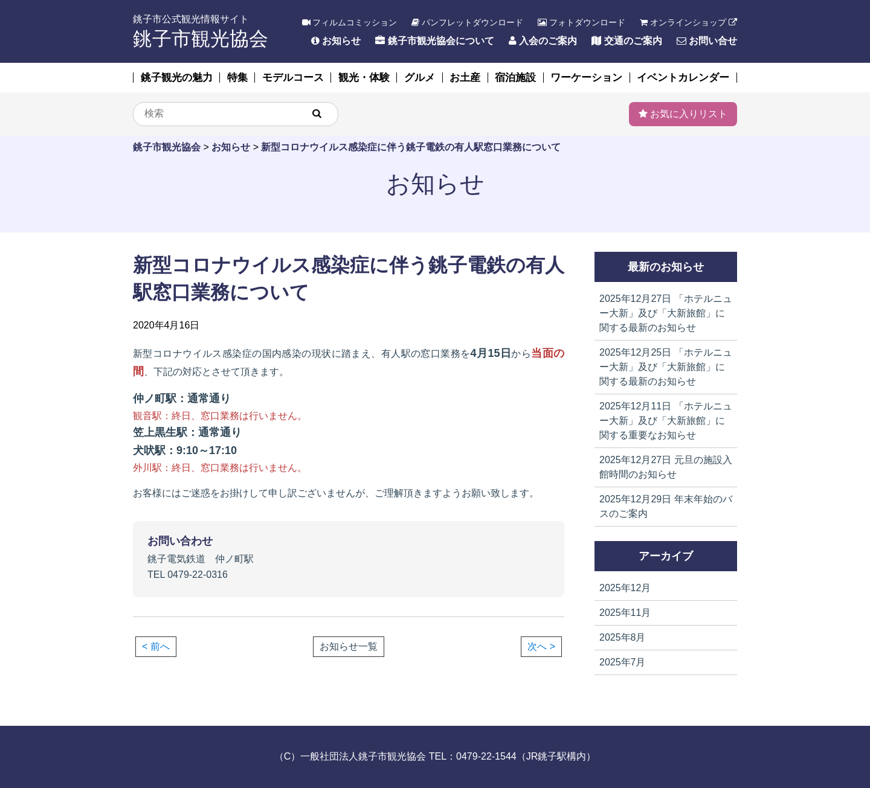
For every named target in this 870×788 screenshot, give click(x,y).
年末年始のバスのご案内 (665, 506)
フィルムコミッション (350, 22)
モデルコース (293, 77)
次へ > (541, 646)
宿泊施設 (515, 77)
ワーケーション (586, 77)
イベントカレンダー (683, 77)
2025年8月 (622, 637)
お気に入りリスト (683, 114)
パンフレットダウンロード (467, 22)
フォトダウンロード (581, 22)
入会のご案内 (543, 41)
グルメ (419, 77)
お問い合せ (707, 41)
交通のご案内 (626, 41)
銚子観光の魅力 (177, 77)
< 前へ (156, 646)
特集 (237, 77)
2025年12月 (625, 588)
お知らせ (336, 41)
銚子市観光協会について (434, 41)
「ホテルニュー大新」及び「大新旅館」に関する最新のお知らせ (665, 313)
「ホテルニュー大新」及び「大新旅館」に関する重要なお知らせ (665, 420)
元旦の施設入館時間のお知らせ (665, 467)
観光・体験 (364, 77)
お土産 (465, 77)
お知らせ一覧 (349, 647)
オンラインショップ (688, 22)
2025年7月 (622, 662)
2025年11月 (625, 612)
